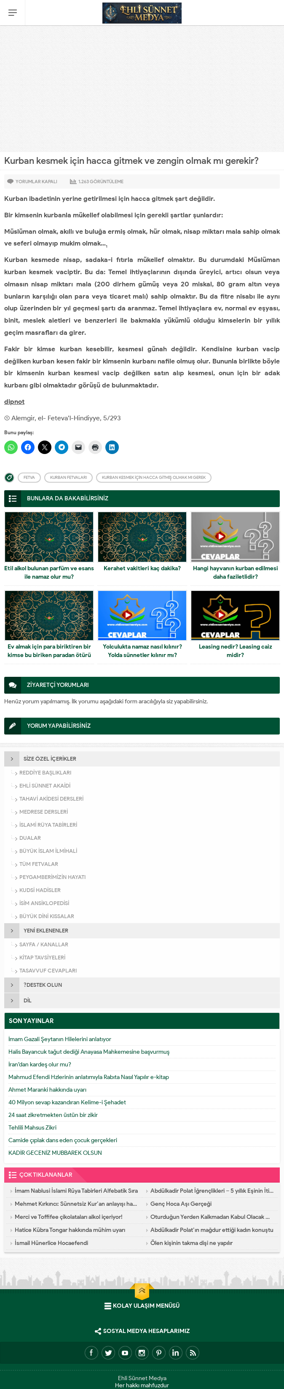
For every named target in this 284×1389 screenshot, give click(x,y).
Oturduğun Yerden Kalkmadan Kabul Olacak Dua (211, 1217)
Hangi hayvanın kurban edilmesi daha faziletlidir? (235, 572)
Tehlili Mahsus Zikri (32, 1127)
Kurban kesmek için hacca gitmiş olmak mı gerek (154, 477)
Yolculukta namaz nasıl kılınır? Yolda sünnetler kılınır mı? (142, 651)
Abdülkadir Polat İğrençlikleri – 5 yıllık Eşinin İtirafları (211, 1190)
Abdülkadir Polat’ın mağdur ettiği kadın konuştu (211, 1230)
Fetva (29, 477)
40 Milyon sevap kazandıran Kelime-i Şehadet (67, 1102)
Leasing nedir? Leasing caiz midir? (235, 651)
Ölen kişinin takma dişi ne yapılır (191, 1243)
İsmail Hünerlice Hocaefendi (51, 1243)
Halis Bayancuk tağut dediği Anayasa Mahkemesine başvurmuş (88, 1051)
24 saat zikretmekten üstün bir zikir (53, 1115)
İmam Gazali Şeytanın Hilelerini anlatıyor (59, 1039)
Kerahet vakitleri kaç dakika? (142, 568)
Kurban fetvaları (68, 477)
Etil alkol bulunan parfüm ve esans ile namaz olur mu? (49, 572)
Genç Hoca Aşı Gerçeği (181, 1203)
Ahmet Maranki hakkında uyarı (47, 1089)
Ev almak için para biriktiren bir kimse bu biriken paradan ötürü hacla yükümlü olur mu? (49, 655)
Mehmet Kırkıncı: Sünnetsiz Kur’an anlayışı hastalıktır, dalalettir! (76, 1203)
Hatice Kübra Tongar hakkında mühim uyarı (70, 1230)
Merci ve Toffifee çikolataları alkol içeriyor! (69, 1217)
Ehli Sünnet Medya (142, 1378)
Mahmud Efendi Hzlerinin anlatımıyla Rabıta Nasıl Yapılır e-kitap (88, 1077)
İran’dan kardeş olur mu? (39, 1064)
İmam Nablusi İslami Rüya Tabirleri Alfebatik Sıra (76, 1190)
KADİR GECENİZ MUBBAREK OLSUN (55, 1153)
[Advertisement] (142, 89)
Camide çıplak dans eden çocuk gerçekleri (62, 1140)
